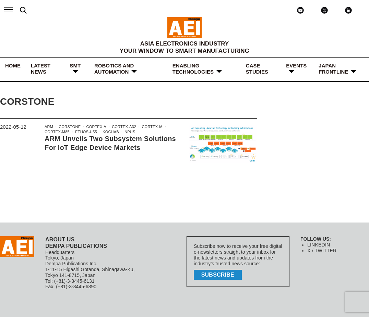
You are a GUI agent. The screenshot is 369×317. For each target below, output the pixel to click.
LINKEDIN (318, 245)
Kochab (109, 132)
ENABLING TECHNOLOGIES (193, 69)
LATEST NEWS (40, 69)
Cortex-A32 (122, 127)
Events (296, 65)
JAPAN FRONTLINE (333, 69)
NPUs (127, 132)
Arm (49, 127)
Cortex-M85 (57, 132)
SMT (75, 65)
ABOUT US (59, 239)
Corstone (69, 127)
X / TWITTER (321, 250)
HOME (13, 65)
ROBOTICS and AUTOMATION (114, 69)
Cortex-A (95, 127)
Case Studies (257, 69)
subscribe (218, 274)
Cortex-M (149, 127)
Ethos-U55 (85, 132)
